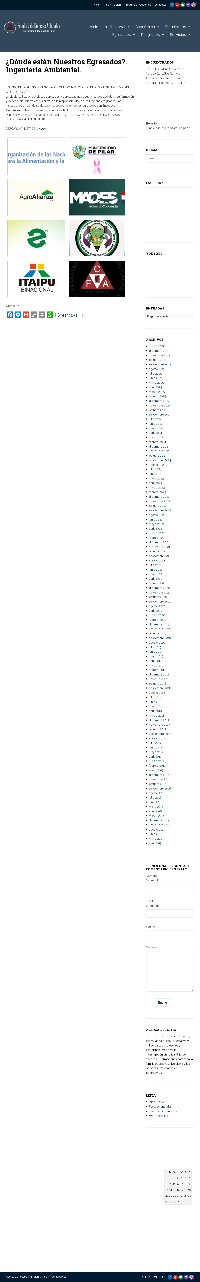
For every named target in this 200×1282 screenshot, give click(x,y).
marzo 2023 (157, 487)
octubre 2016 (157, 784)
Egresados (124, 35)
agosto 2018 (157, 692)
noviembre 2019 (159, 629)
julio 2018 (155, 697)
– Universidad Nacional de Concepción (47, 1222)
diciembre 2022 (159, 496)
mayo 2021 (156, 574)
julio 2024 (155, 419)
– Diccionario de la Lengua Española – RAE (144, 1249)
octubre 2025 (157, 359)
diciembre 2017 (159, 720)
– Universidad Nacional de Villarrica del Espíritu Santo (52, 1234)
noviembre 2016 (159, 779)
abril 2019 (155, 660)
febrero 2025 (157, 396)
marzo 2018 (157, 715)
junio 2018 (155, 702)
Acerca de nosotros (17, 1276)
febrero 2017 (157, 765)
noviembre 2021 (159, 546)
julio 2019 (155, 647)
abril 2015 (155, 843)
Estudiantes (178, 27)
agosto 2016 (157, 793)
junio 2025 (155, 378)
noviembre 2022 (159, 501)
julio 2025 (155, 373)
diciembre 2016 (159, 774)
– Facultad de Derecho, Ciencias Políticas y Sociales (82, 1177)
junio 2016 (155, 802)
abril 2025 (155, 387)
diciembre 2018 (159, 674)
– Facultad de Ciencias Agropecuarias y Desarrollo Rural (84, 1232)
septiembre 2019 (160, 638)
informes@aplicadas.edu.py (24, 1235)
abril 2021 (155, 578)
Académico (147, 27)
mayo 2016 (156, 806)
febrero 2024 (157, 442)
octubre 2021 (157, 551)
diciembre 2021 (159, 542)
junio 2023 (156, 473)
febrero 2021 (157, 583)
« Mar (167, 1209)
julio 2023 (155, 469)
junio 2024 (156, 423)
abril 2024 (155, 432)
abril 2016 (155, 811)
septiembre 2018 (160, 688)
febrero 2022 (157, 537)
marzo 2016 (157, 815)
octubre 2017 (157, 729)
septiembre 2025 (160, 364)
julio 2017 (155, 742)
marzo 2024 (157, 437)
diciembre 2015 (159, 820)
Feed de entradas (160, 1106)
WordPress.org (159, 1115)
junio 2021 (155, 569)
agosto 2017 (157, 738)
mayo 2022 (156, 524)
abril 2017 (155, 756)
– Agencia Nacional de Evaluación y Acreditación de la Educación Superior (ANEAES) (146, 1198)
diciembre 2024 (159, 400)
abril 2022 (155, 528)
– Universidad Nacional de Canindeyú (47, 1247)
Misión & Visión (40, 1276)
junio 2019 (155, 651)
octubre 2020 (158, 597)
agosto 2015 (157, 829)
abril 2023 (155, 483)
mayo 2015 (156, 838)
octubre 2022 (158, 505)
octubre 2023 (158, 455)
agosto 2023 (157, 464)
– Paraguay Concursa (145, 1240)
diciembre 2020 (159, 587)
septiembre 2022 (160, 510)
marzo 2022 (157, 533)
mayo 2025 (156, 382)
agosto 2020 (157, 606)
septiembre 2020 (160, 601)
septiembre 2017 (160, 733)
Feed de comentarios (163, 1111)
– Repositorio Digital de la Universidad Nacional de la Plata (115, 1205)
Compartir (76, 315)
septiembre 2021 (160, 556)
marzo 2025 (157, 391)
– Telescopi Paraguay (145, 1236)
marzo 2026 (157, 346)
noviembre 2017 (159, 724)
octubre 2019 (157, 633)
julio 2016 (155, 797)
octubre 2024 (158, 410)
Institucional (116, 27)
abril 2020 (155, 610)
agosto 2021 (157, 560)
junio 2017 (155, 747)
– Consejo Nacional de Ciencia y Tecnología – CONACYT (146, 1215)
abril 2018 (155, 711)
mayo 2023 (156, 478)
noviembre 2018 (159, 679)
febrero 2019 (157, 669)
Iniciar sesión (157, 1102)
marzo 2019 (156, 665)
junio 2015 (155, 834)
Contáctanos (59, 1276)
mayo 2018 (156, 706)
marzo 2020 (157, 615)
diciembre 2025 (159, 350)
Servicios (180, 35)
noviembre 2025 (159, 355)
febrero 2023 (157, 492)
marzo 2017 (156, 761)
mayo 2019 (156, 656)
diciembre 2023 (159, 446)
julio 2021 (155, 565)
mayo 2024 (156, 428)
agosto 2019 (157, 642)
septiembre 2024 (160, 414)
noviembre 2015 (159, 825)
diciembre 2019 (159, 624)
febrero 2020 (157, 619)
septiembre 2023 (160, 460)
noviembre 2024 (159, 405)
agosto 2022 (157, 515)
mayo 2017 (156, 752)
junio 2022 (156, 519)
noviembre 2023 (159, 451)
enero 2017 (156, 770)
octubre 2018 (157, 683)
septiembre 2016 (160, 788)
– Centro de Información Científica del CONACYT (146, 1227)
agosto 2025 (157, 369)
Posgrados (153, 35)
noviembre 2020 (160, 592)
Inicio (93, 27)
